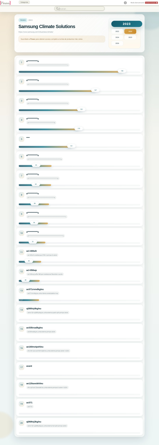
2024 (117, 37)
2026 (117, 43)
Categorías (24, 2)
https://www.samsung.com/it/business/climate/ (35, 32)
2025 (130, 37)
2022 (117, 31)
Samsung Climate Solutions (46, 26)
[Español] (125, 3)
